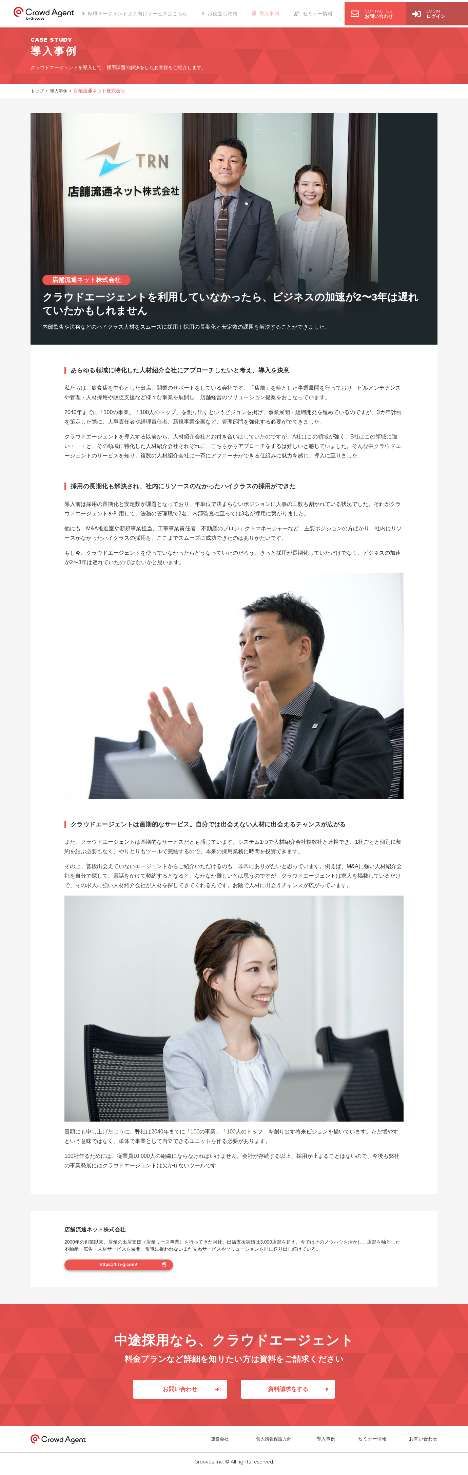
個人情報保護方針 (275, 1442)
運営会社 (223, 1442)
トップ (38, 91)
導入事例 (60, 91)
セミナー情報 (372, 1442)
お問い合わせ (423, 1442)
